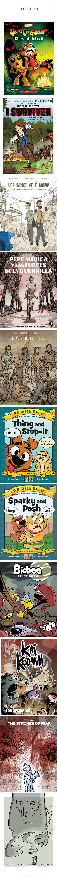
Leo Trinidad (29, 9)
